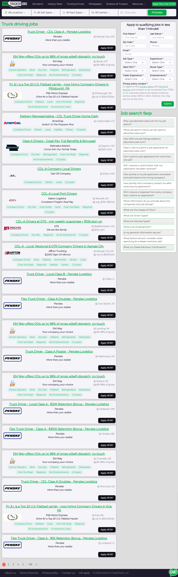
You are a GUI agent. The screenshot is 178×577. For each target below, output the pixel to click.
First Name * (129, 34)
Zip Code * (128, 42)
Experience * (156, 58)
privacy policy (147, 86)
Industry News (55, 4)
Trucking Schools (75, 4)
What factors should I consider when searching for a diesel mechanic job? (142, 240)
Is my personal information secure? (142, 232)
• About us (10, 573)
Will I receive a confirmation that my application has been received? (142, 167)
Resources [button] (137, 4)
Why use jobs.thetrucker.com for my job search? (144, 123)
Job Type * (128, 58)
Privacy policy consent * (135, 83)
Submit (167, 104)
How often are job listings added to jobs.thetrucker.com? (142, 140)
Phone (153, 42)
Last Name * (156, 34)
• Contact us (68, 573)
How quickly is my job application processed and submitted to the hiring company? (146, 176)
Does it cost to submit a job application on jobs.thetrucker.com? (145, 149)
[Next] (36, 564)
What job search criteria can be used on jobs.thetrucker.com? (144, 131)
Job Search (37, 4)
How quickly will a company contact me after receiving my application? (147, 185)
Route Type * (156, 67)
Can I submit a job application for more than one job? (147, 158)
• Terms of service (28, 573)
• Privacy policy (49, 573)
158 (30, 564)
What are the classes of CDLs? (139, 209)
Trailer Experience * (133, 75)
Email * (126, 50)
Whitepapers (95, 4)
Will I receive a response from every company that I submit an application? (147, 194)
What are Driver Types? (135, 215)
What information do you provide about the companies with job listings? (146, 203)
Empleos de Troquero (117, 4)
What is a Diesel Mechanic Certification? (144, 247)
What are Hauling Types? (136, 221)
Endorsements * (158, 75)
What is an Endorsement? (137, 227)
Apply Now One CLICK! (164, 4)
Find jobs (157, 12)
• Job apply (84, 573)
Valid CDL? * (129, 67)
